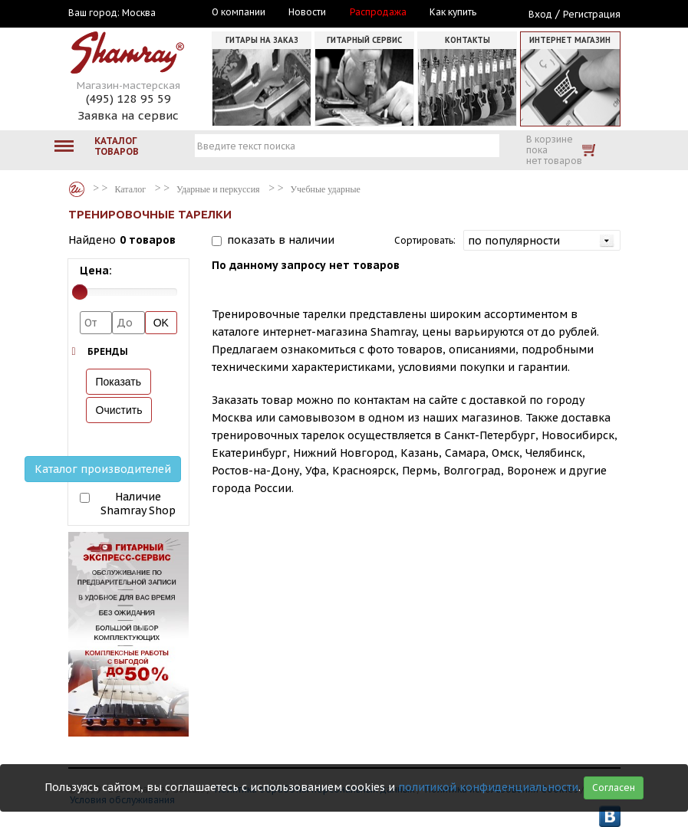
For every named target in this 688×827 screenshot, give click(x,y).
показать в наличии (280, 240)
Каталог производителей (103, 469)
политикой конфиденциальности (488, 787)
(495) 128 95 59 (128, 98)
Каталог (76, 189)
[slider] (79, 292)
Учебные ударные (325, 189)
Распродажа (378, 12)
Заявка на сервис (128, 115)
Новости (307, 12)
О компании (238, 12)
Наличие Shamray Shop (138, 503)
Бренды (107, 351)
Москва (139, 13)
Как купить (453, 12)
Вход (540, 14)
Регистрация (592, 14)
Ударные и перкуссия (217, 189)
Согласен (613, 787)
